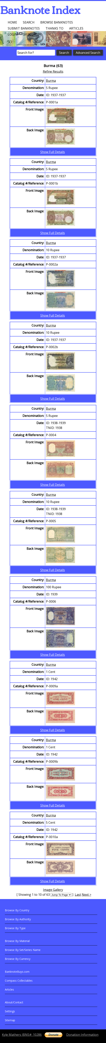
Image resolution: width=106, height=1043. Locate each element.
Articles (76, 28)
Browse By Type (15, 928)
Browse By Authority (18, 919)
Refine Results (53, 71)
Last (78, 894)
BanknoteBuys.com (17, 971)
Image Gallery (53, 890)
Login (12, 34)
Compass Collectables (19, 980)
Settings (10, 1011)
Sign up (29, 34)
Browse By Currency (17, 959)
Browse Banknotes (56, 22)
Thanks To (54, 28)
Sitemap (10, 1020)
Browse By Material (17, 941)
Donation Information (82, 1035)
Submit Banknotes (24, 28)
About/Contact (14, 1002)
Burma (51, 80)
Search (28, 22)
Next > (86, 894)
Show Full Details (52, 152)
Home (12, 22)
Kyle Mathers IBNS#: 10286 (22, 1035)
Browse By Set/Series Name (23, 950)
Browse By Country (17, 910)
